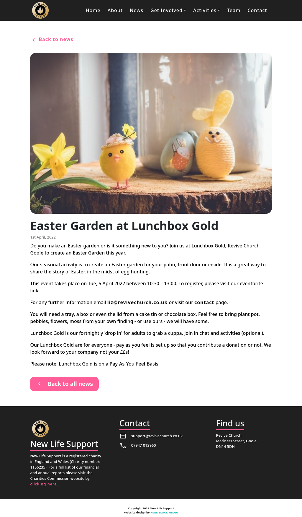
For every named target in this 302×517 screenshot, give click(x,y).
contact (204, 302)
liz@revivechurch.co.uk (137, 302)
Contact (257, 10)
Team (233, 10)
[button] (168, 10)
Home (93, 10)
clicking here (43, 484)
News (136, 10)
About (115, 10)
